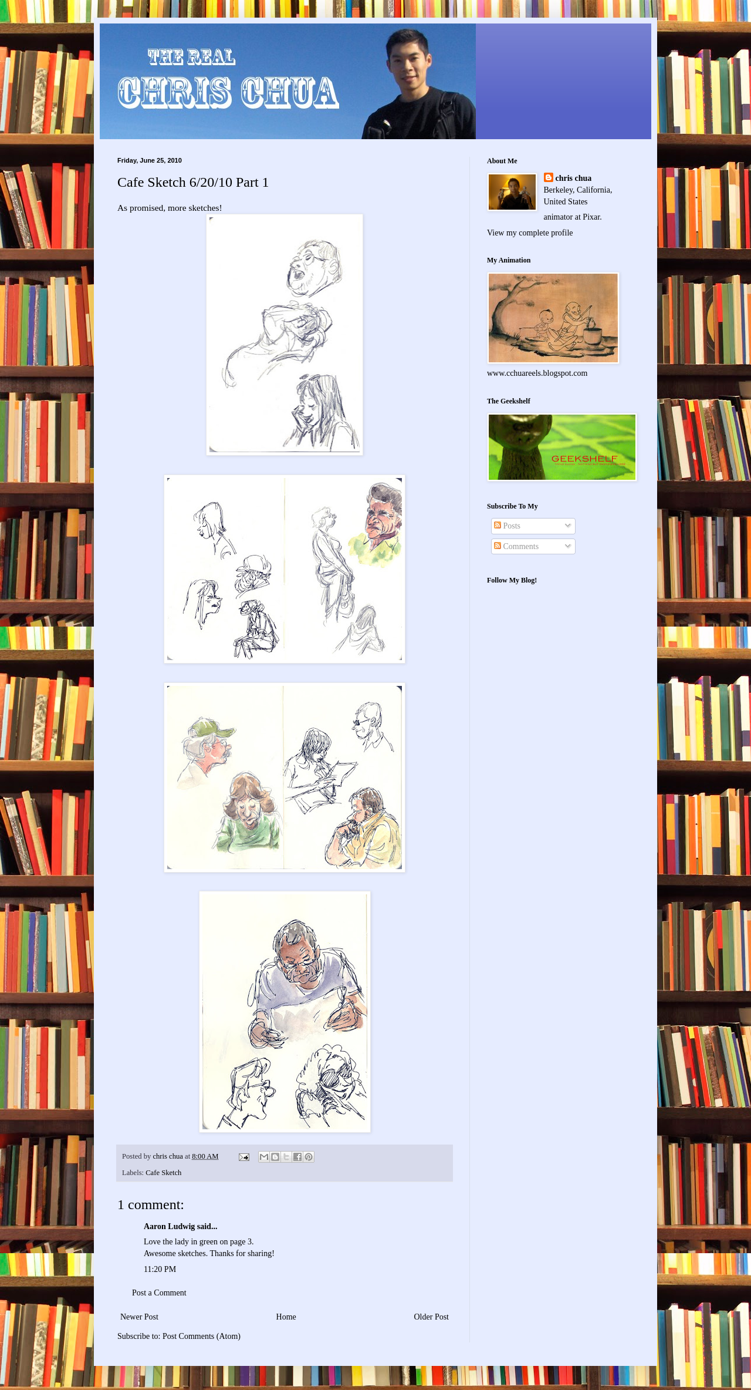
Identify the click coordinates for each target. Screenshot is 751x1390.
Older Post (431, 1316)
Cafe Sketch (163, 1173)
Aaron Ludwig (169, 1226)
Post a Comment (159, 1292)
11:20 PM (160, 1269)
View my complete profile (530, 232)
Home (286, 1316)
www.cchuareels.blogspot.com (537, 373)
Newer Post (139, 1316)
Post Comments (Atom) (202, 1336)
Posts (507, 525)
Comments (516, 546)
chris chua (574, 178)
